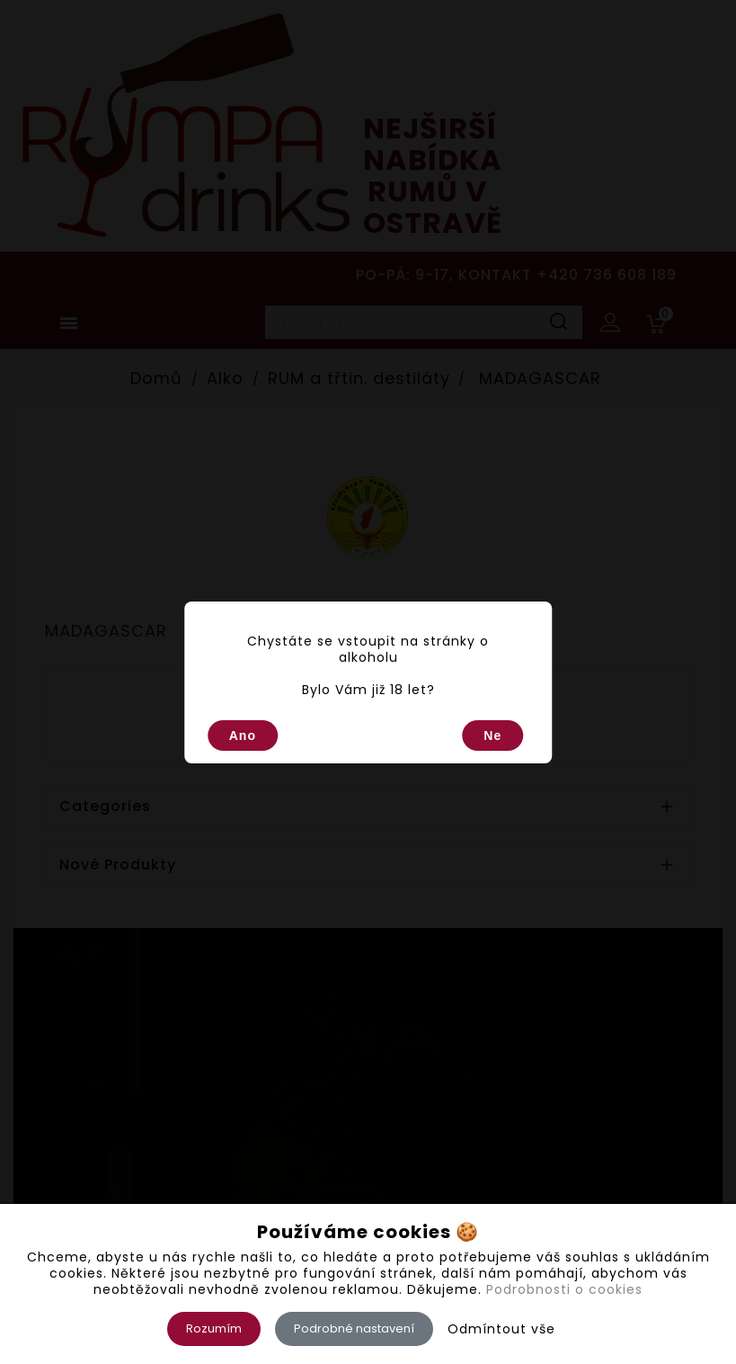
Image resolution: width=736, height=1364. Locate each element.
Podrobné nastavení (354, 1328)
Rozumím (214, 1328)
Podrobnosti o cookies (564, 1289)
